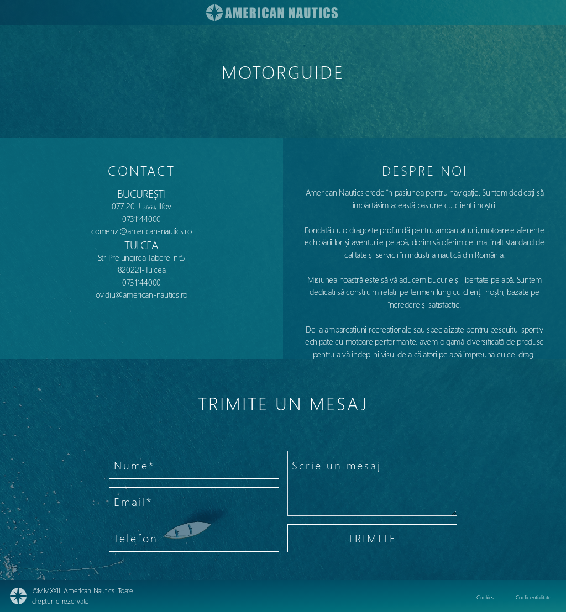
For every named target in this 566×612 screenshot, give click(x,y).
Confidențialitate (533, 597)
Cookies (485, 597)
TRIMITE (372, 537)
